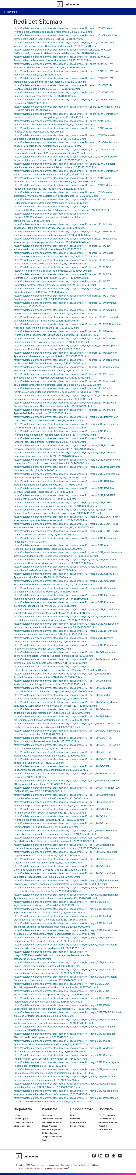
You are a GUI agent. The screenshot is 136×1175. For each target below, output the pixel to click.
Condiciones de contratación (57, 1168)
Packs (45, 1140)
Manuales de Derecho (52, 1122)
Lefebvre (18, 1115)
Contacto (65, 1165)
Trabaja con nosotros (23, 1122)
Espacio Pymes (77, 1126)
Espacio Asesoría (78, 1122)
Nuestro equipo (21, 1119)
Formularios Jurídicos (52, 1119)
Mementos (47, 1115)
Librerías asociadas (23, 1126)
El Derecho (75, 1119)
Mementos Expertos (51, 1129)
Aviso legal (83, 1165)
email (114, 1119)
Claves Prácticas (49, 1126)
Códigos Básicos (49, 1133)
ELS (72, 1115)
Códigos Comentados (52, 1136)
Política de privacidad (34, 1168)
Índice (74, 1165)
